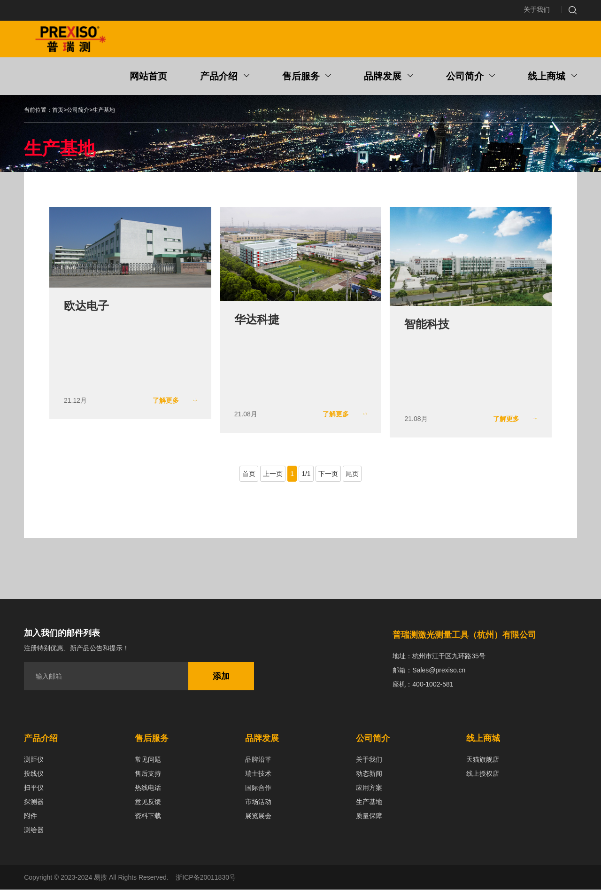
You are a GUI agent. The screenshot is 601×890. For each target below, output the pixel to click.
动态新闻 (369, 774)
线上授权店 (482, 774)
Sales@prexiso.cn (438, 670)
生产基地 (103, 111)
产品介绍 (224, 77)
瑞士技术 (258, 774)
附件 (30, 816)
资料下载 (148, 816)
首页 (57, 111)
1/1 (305, 474)
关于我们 (537, 9)
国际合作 (258, 788)
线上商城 (552, 77)
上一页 (273, 474)
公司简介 (470, 77)
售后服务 (306, 77)
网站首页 (148, 77)
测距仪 (34, 760)
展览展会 (258, 816)
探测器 (34, 802)
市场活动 (258, 802)
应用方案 (369, 788)
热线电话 (148, 788)
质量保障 (369, 816)
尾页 (352, 474)
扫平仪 (34, 788)
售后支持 (148, 774)
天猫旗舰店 (482, 760)
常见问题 (148, 760)
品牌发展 (388, 77)
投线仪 (34, 774)
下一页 (328, 474)
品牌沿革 (258, 760)
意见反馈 (148, 802)
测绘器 (34, 830)
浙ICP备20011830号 (206, 878)
